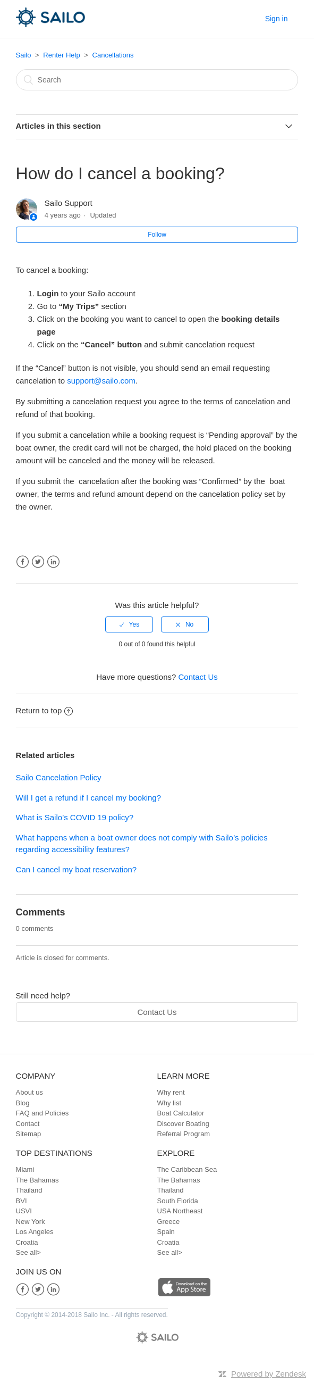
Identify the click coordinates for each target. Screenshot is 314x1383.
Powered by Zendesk (268, 1373)
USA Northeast (180, 1211)
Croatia (27, 1242)
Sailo (23, 55)
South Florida (177, 1201)
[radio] (129, 624)
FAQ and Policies (42, 1113)
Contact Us (198, 676)
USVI (24, 1211)
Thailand (29, 1190)
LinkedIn (53, 562)
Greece (168, 1222)
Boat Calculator (181, 1113)
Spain (166, 1232)
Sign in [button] (276, 18)
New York (30, 1222)
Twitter (38, 562)
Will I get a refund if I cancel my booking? (88, 797)
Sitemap (28, 1134)
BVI (21, 1201)
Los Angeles (35, 1232)
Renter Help (61, 55)
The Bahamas (37, 1180)
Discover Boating (183, 1124)
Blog (23, 1103)
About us (29, 1092)
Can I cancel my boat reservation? (76, 869)
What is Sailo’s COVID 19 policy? (74, 817)
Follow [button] (157, 234)
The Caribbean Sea (187, 1169)
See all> (28, 1252)
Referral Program (183, 1134)
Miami (25, 1169)
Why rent (171, 1092)
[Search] (157, 79)
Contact (28, 1124)
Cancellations (113, 55)
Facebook (22, 562)
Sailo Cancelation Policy (58, 777)
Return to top (44, 710)
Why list (169, 1103)
